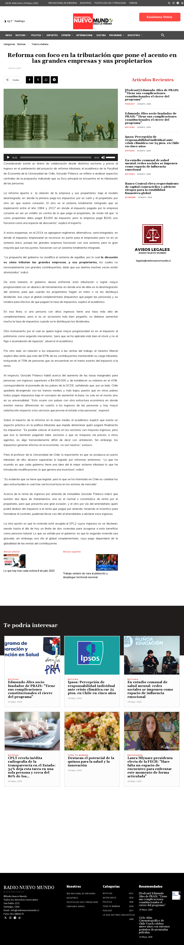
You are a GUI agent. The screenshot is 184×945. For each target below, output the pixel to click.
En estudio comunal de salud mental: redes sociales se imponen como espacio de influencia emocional (151, 165)
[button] (162, 35)
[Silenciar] (103, 157)
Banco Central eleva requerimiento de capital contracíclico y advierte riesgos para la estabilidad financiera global (152, 188)
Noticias (21, 44)
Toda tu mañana (39, 44)
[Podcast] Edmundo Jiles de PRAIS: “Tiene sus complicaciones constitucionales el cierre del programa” (152, 94)
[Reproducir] (8, 157)
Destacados (134, 756)
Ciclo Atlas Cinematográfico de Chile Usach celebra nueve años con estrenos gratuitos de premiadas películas (154, 922)
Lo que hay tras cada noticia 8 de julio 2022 (29, 570)
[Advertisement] (92, 812)
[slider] (55, 157)
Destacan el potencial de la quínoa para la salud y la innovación (89, 762)
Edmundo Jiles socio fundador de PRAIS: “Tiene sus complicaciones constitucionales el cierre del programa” (151, 118)
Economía (130, 197)
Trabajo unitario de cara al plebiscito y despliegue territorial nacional (85, 575)
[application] (61, 157)
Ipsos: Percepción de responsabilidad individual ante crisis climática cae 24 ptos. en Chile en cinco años (152, 141)
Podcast (130, 104)
